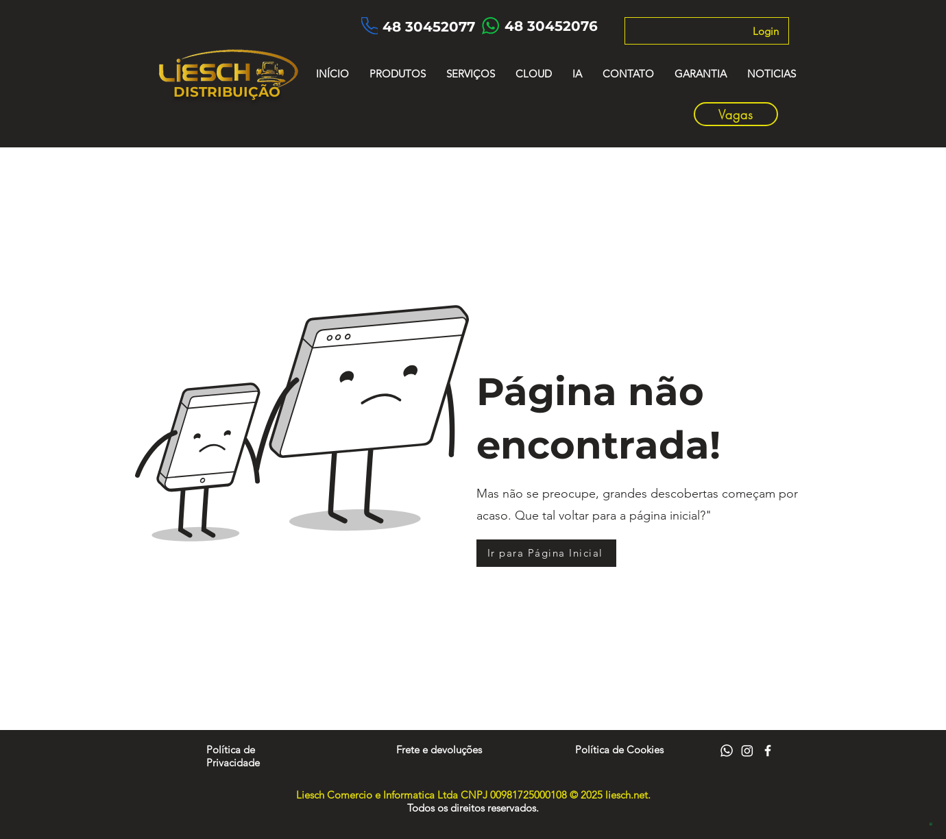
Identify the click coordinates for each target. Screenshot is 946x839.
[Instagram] (747, 750)
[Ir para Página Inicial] (546, 553)
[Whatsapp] (726, 750)
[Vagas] (736, 114)
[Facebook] (767, 750)
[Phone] (369, 25)
